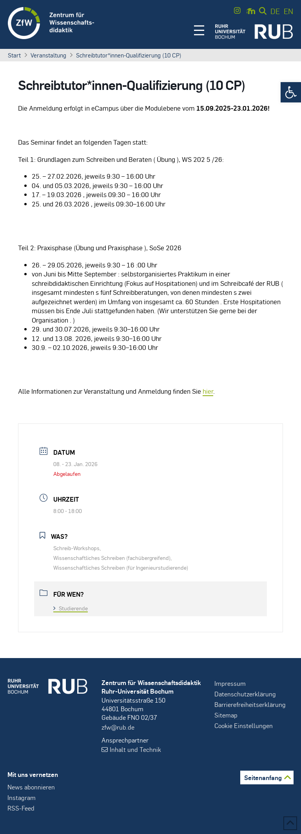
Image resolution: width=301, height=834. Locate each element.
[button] (291, 92)
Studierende (70, 608)
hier (208, 391)
